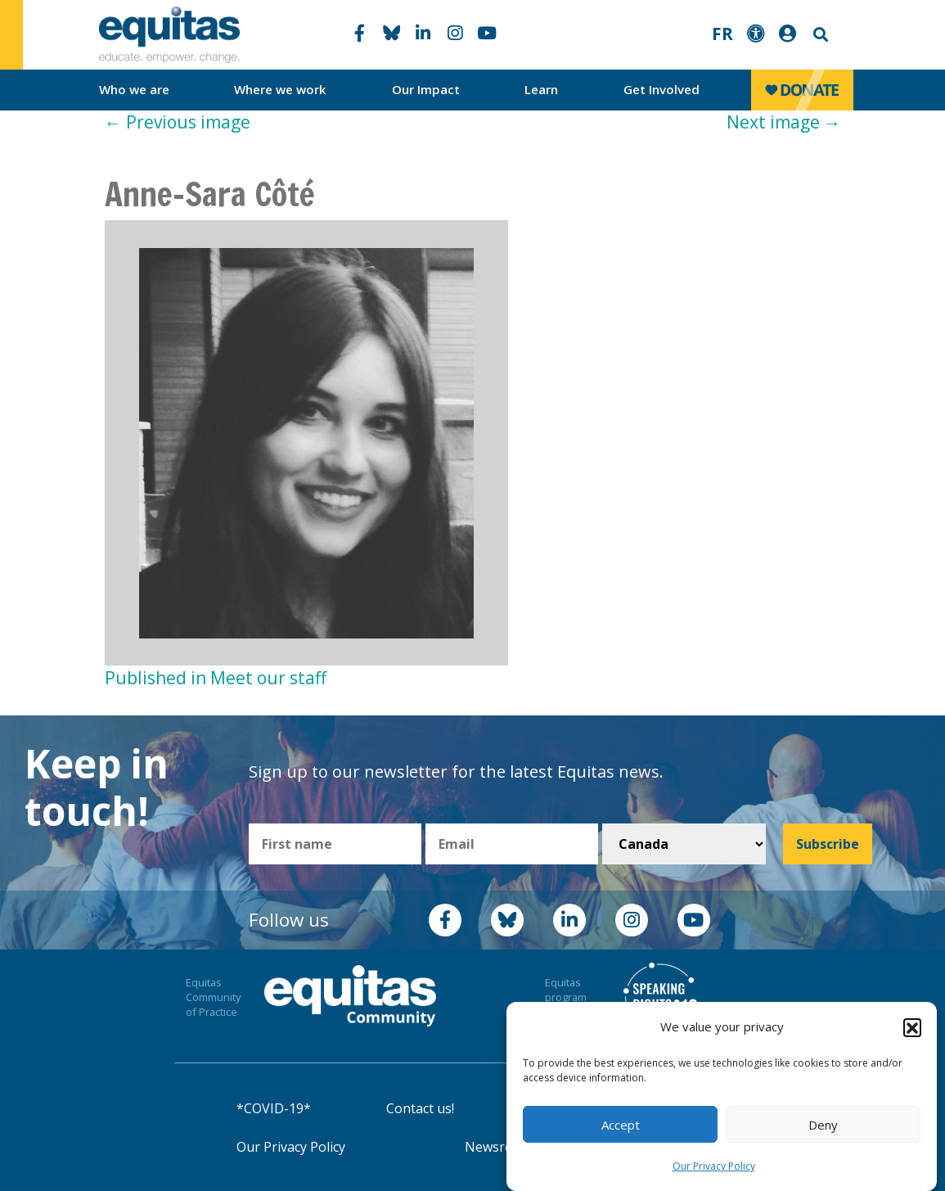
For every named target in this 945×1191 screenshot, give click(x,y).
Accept (620, 1125)
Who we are (134, 89)
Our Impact (426, 89)
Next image (784, 122)
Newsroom (499, 1147)
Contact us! (420, 1108)
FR (722, 33)
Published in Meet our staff (215, 677)
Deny (823, 1125)
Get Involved (661, 89)
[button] (912, 1027)
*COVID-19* (273, 1108)
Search (819, 35)
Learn (541, 89)
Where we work (280, 89)
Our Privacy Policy (714, 1166)
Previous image (177, 122)
